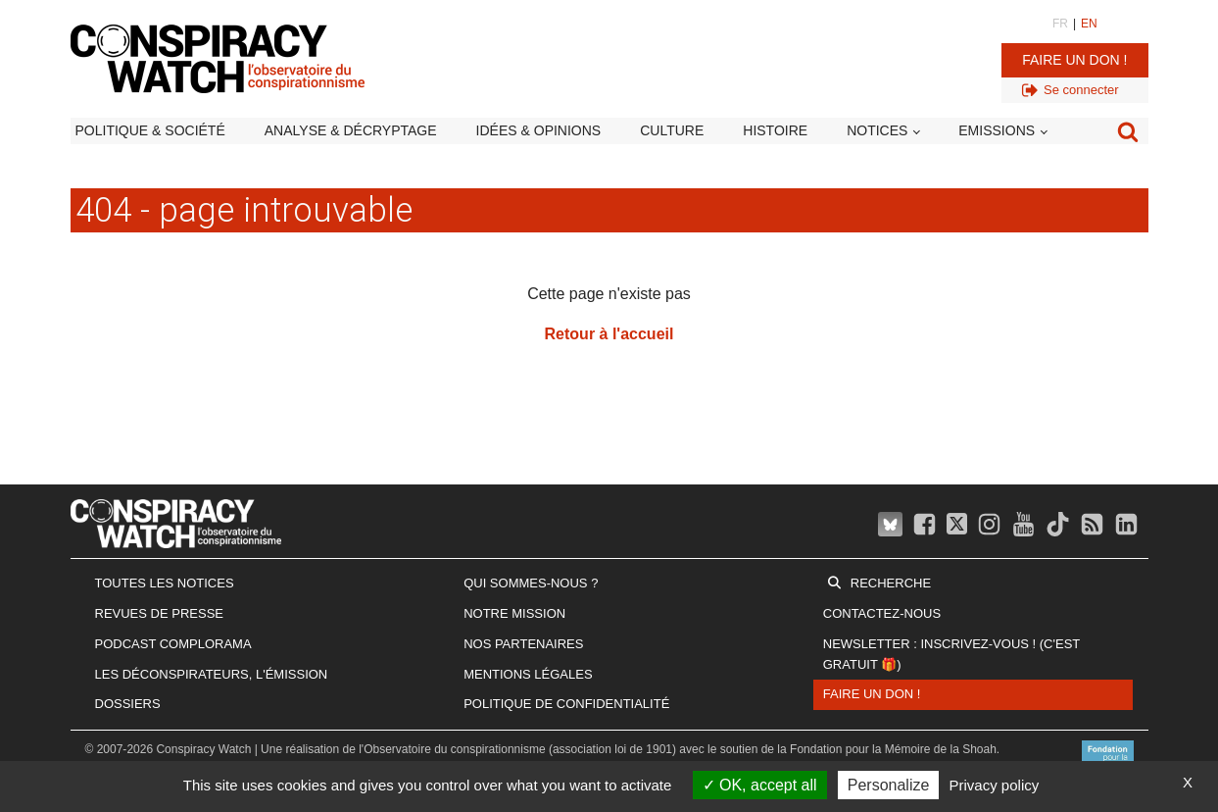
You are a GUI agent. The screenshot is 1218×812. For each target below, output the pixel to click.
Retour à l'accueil (609, 334)
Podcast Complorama (173, 643)
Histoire (775, 130)
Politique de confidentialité (566, 703)
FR (1060, 23)
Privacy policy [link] (995, 785)
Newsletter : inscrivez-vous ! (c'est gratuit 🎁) (951, 654)
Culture (672, 130)
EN (1089, 23)
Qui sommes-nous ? (530, 583)
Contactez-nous (882, 613)
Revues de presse (159, 613)
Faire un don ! (1074, 60)
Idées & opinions (539, 130)
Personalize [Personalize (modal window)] (889, 785)
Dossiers (128, 703)
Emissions (996, 130)
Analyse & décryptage (351, 130)
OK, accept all (760, 785)
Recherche (891, 583)
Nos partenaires (523, 643)
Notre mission (514, 613)
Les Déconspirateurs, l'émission (211, 674)
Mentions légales (527, 674)
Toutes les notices (164, 583)
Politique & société (150, 130)
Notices (877, 130)
